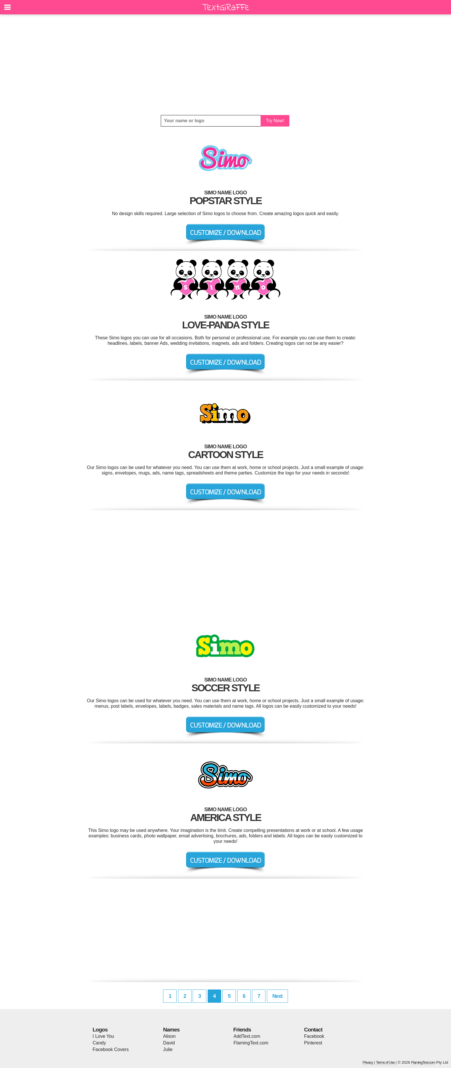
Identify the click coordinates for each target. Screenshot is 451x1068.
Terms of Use (385, 1062)
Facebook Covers (111, 1049)
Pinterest (313, 1042)
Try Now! (275, 120)
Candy (99, 1042)
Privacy (368, 1062)
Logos (100, 1030)
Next (277, 996)
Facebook (314, 1036)
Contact (313, 1030)
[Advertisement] (225, 64)
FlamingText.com (251, 1042)
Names (171, 1030)
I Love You (103, 1036)
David (169, 1042)
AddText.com (247, 1036)
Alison (169, 1036)
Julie (168, 1049)
